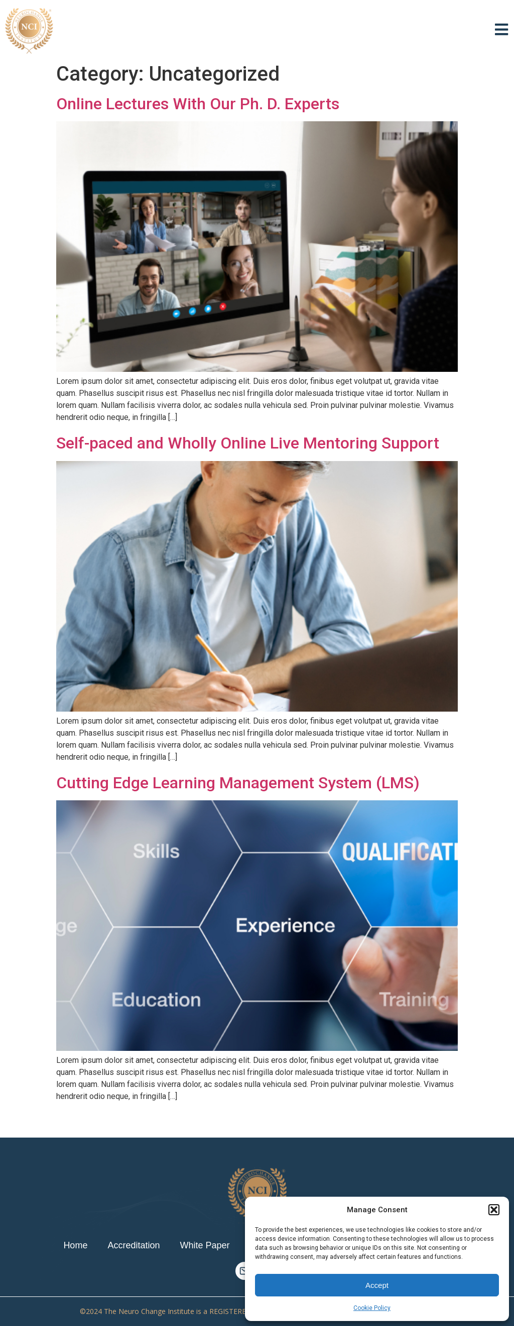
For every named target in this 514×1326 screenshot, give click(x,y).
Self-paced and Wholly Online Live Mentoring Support (247, 443)
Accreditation (133, 1245)
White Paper (204, 1245)
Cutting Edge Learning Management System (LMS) (238, 782)
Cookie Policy (372, 1307)
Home (75, 1245)
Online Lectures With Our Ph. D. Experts (197, 103)
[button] (494, 1210)
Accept (377, 1285)
